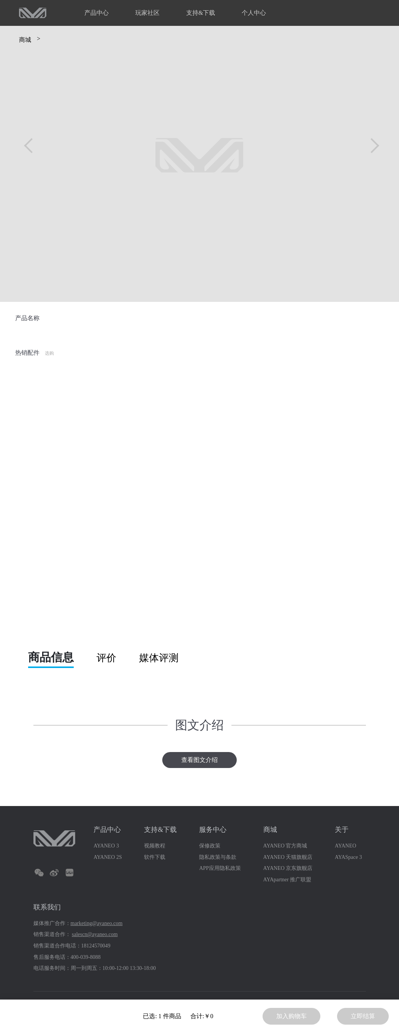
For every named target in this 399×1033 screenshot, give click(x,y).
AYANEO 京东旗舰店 (288, 868)
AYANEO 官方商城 (285, 846)
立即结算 (363, 1016)
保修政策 (209, 846)
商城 (25, 39)
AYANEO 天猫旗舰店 (288, 857)
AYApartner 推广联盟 (287, 879)
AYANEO (345, 846)
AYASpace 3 (348, 857)
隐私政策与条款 (217, 857)
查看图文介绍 (199, 760)
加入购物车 (291, 1016)
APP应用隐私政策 (220, 868)
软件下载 (154, 857)
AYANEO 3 (106, 846)
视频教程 (154, 846)
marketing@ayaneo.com (97, 923)
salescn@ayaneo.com (95, 934)
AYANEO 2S (107, 857)
